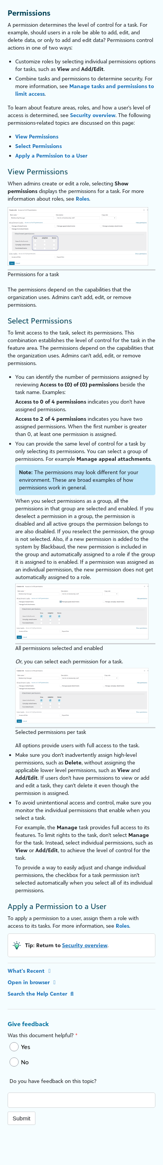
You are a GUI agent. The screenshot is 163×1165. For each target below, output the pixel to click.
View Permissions (36, 136)
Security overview (92, 115)
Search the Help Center (41, 993)
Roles (82, 198)
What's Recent (30, 970)
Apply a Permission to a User (51, 155)
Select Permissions (38, 146)
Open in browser (33, 982)
